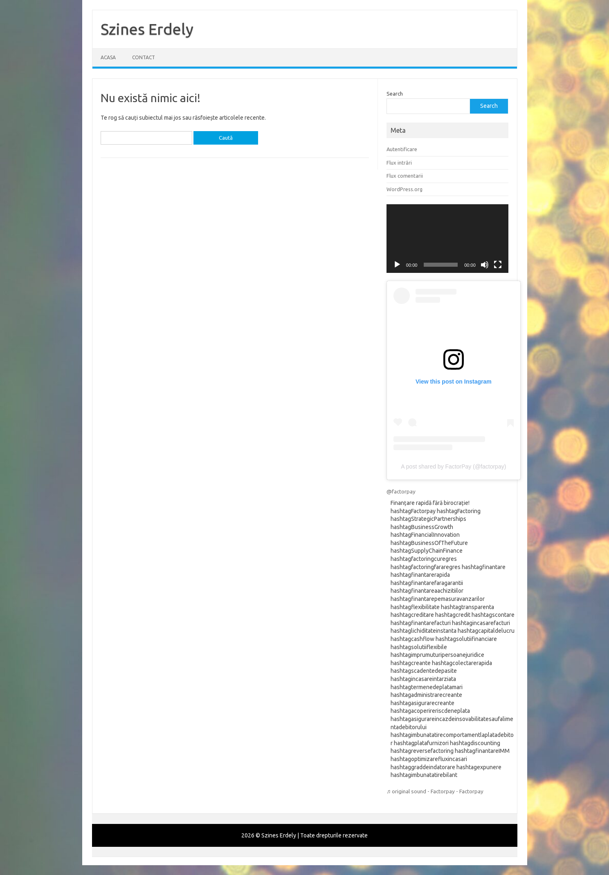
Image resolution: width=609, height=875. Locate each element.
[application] (447, 238)
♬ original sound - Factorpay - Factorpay (435, 791)
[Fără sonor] (485, 265)
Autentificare (402, 149)
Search (395, 93)
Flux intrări (399, 162)
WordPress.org (404, 189)
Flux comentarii (405, 176)
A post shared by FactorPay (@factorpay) (453, 466)
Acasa (108, 57)
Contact (143, 57)
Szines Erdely (147, 29)
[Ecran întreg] (498, 265)
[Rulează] (397, 265)
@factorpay (401, 491)
